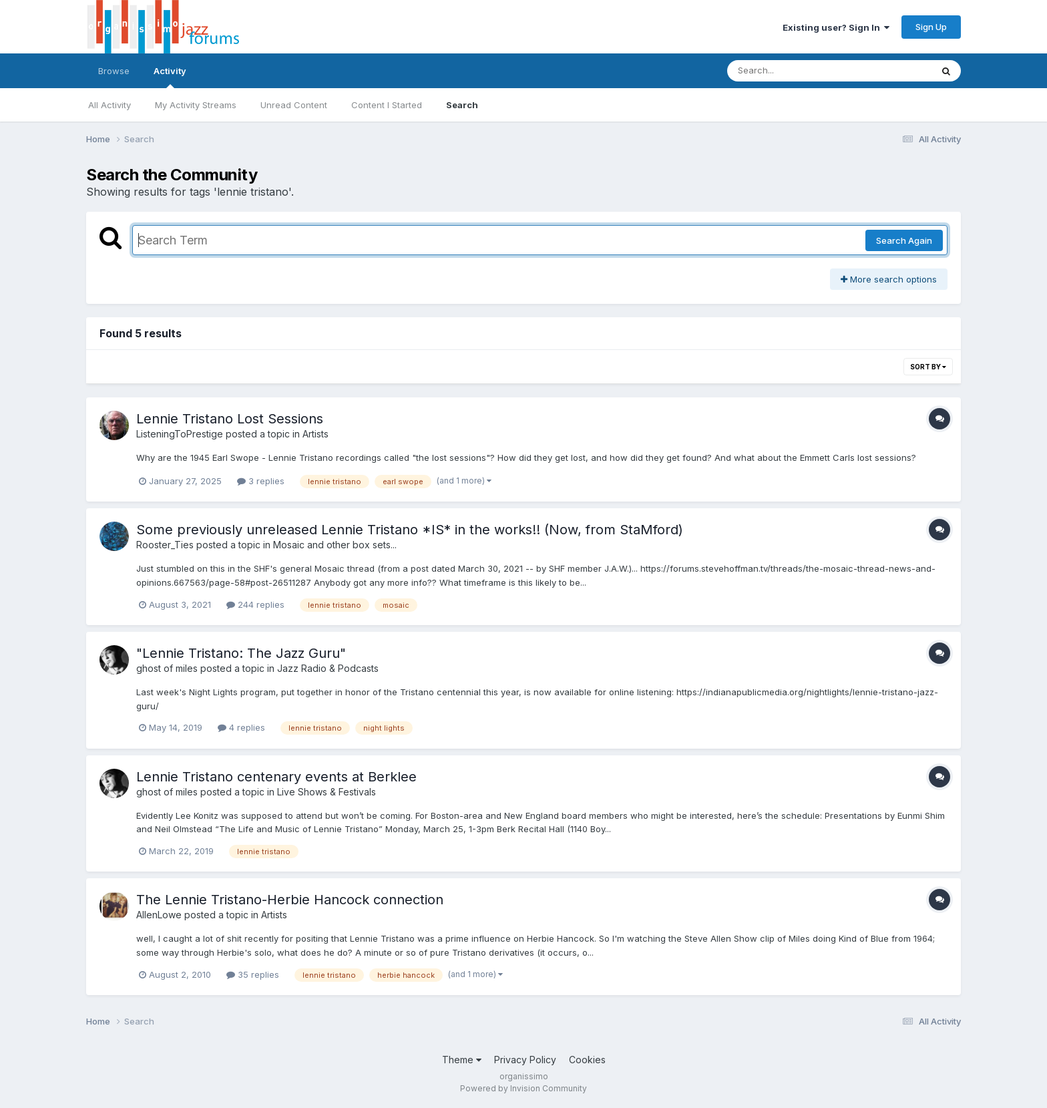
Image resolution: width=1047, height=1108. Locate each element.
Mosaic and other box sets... (335, 544)
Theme (461, 1059)
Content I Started (386, 105)
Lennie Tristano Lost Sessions (229, 419)
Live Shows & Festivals (326, 791)
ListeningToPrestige (179, 433)
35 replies (252, 974)
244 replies (255, 604)
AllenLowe (159, 914)
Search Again (904, 240)
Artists (315, 433)
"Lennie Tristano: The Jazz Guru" (241, 653)
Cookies (587, 1059)
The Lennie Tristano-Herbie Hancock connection (289, 900)
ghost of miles (167, 668)
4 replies (241, 727)
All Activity (109, 105)
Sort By (928, 367)
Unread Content (293, 105)
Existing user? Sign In (836, 27)
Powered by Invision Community (523, 1088)
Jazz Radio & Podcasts (328, 668)
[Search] (793, 70)
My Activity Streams (195, 105)
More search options (889, 279)
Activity (170, 76)
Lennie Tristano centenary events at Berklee (276, 777)
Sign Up (931, 26)
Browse (114, 70)
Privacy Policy (525, 1059)
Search (462, 105)
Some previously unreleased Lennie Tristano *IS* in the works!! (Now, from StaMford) (409, 530)
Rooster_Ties (165, 544)
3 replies (260, 481)
